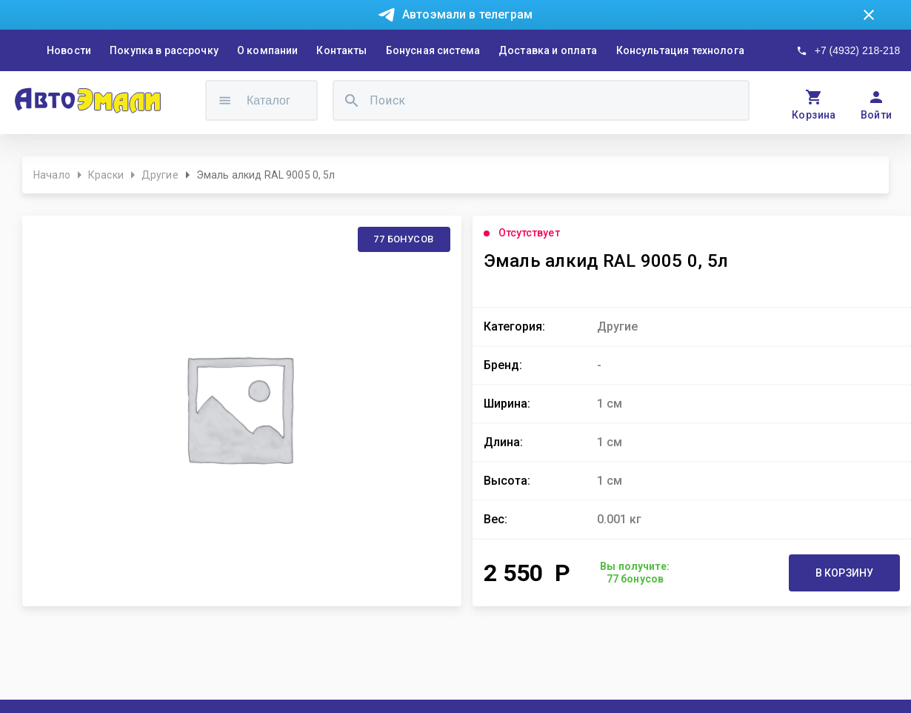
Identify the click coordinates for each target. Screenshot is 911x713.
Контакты (341, 50)
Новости (69, 50)
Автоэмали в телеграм (467, 14)
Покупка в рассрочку (164, 50)
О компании (267, 50)
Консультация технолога (680, 50)
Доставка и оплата (548, 50)
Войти (876, 115)
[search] (352, 100)
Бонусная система (433, 50)
